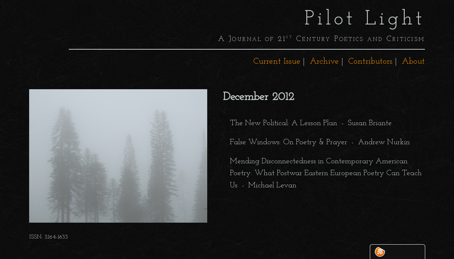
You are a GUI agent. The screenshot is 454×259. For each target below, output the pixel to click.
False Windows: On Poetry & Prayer (288, 142)
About (413, 61)
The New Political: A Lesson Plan (283, 123)
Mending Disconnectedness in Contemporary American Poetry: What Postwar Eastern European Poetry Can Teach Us (326, 173)
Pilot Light (364, 19)
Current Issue (276, 61)
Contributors (370, 61)
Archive (324, 61)
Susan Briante (370, 123)
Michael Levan (272, 185)
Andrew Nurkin (384, 142)
